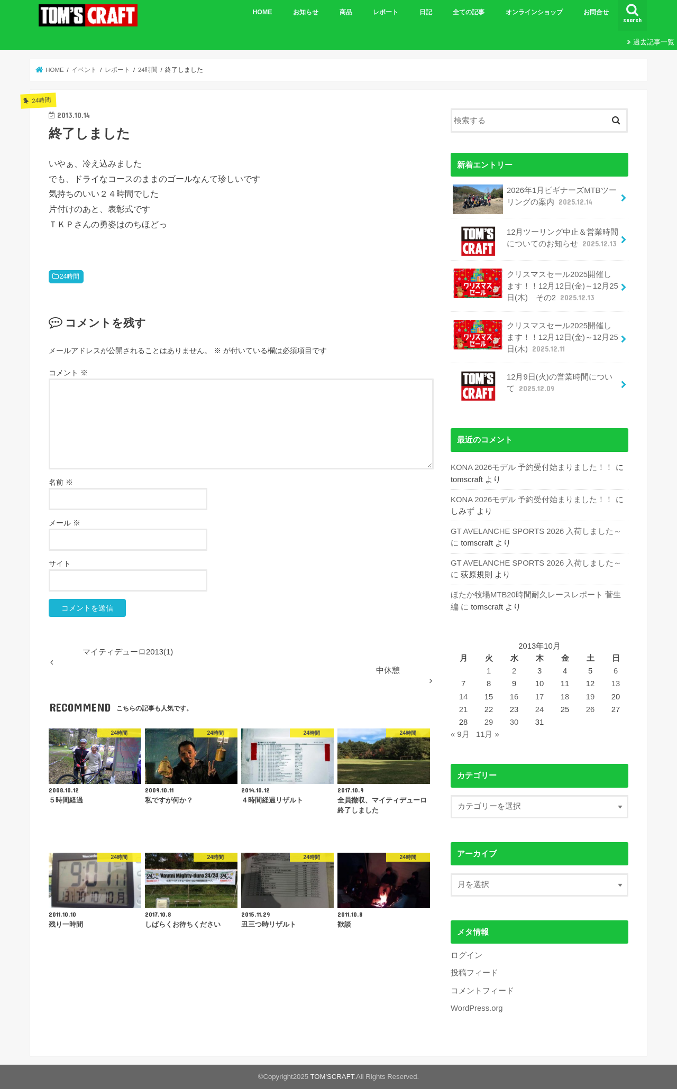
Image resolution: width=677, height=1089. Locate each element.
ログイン (466, 955)
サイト (60, 563)
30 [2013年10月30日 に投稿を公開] (514, 722)
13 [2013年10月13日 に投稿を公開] (615, 683)
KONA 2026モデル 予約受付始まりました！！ (532, 467)
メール (64, 523)
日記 (425, 12)
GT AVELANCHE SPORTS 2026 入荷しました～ (536, 531)
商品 (346, 12)
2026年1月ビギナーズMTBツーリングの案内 (534, 199)
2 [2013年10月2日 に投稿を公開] (514, 671)
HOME (262, 12)
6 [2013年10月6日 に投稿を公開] (616, 671)
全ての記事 (468, 12)
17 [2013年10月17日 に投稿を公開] (539, 697)
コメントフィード (482, 990)
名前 (61, 482)
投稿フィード (474, 972)
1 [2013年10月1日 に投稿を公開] (489, 671)
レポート (385, 12)
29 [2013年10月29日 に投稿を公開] (488, 722)
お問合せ (596, 12)
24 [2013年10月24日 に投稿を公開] (539, 709)
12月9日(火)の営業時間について (532, 386)
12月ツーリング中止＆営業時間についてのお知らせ (535, 241)
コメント (68, 372)
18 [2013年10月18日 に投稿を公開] (565, 697)
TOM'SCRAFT (332, 1077)
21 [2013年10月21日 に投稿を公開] (463, 709)
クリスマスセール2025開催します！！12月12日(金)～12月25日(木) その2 (535, 286)
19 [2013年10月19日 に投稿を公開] (590, 697)
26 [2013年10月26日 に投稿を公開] (590, 709)
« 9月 (460, 734)
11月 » (487, 734)
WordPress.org (477, 1008)
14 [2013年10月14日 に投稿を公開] (463, 697)
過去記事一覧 (653, 42)
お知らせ (305, 12)
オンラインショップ (534, 12)
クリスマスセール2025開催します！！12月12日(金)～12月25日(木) (535, 337)
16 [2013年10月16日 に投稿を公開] (514, 697)
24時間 (70, 276)
